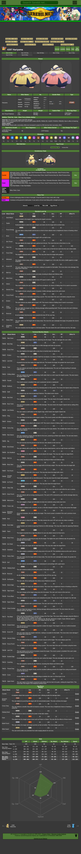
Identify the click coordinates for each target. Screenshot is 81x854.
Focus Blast (10, 596)
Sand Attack (9, 217)
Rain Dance (10, 435)
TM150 (4, 585)
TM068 (4, 476)
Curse (9, 675)
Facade (9, 380)
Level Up (36, 205)
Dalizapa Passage (26, 172)
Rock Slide (10, 525)
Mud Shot (10, 397)
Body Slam (10, 464)
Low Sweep (10, 410)
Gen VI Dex (56, 53)
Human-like (65, 147)
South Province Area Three (36, 175)
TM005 (4, 344)
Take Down (10, 338)
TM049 (4, 428)
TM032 (4, 392)
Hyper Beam (10, 602)
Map (75, 175)
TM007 (4, 355)
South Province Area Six (51, 175)
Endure (8, 301)
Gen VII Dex (40, 53)
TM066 (4, 464)
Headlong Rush (9, 326)
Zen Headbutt (11, 452)
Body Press (10, 537)
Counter (4, 693)
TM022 (4, 374)
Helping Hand (11, 568)
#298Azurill (69, 825)
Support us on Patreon (40, 838)
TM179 (4, 625)
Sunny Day (10, 428)
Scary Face (10, 349)
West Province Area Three (20, 174)
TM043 (4, 416)
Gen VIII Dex (24, 53)
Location (62, 49)
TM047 (4, 421)
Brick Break (10, 446)
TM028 (4, 386)
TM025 (4, 380)
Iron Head (10, 544)
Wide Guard (5, 729)
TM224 (4, 675)
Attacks (68, 49)
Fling (8, 416)
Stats (72, 49)
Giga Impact (10, 590)
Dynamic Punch (4, 699)
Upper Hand (10, 681)
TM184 (4, 638)
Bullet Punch (5, 723)
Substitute (10, 549)
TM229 (4, 681)
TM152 (4, 590)
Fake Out (8, 247)
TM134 (4, 573)
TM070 (4, 487)
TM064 (4, 458)
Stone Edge (10, 585)
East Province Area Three (38, 172)
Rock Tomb (10, 404)
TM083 (4, 506)
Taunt (8, 531)
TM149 (4, 579)
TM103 (4, 549)
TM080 (4, 500)
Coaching (10, 662)
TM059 (4, 452)
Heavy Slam (9, 320)
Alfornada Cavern (15, 172)
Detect (8, 284)
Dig (8, 441)
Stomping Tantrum (10, 512)
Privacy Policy (46, 834)
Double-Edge (11, 656)
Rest (8, 518)
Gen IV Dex (9, 55)
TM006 (4, 349)
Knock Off (9, 266)
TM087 (4, 531)
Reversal (8, 313)
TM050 (4, 435)
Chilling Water (11, 374)
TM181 (4, 632)
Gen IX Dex (9, 53)
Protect (9, 355)
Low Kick (9, 361)
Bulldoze (9, 386)
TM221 (4, 668)
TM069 (4, 482)
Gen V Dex (72, 53)
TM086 (4, 525)
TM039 (4, 410)
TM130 (4, 568)
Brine (7, 236)
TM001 (4, 338)
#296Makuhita (13, 825)
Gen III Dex (25, 55)
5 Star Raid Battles (25, 178)
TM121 (4, 556)
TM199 (4, 650)
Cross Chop (5, 706)
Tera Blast (10, 616)
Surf (8, 562)
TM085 (4, 518)
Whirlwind (9, 259)
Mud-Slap (10, 344)
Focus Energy (10, 229)
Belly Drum (9, 278)
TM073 (4, 494)
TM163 (4, 602)
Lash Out (9, 650)
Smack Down (11, 625)
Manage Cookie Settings (59, 834)
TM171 (4, 616)
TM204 (4, 656)
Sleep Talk (10, 487)
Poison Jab (10, 506)
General (57, 49)
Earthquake (10, 579)
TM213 (4, 662)
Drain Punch (10, 494)
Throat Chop (10, 668)
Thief (8, 367)
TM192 (4, 644)
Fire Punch (10, 470)
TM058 (4, 446)
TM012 (4, 361)
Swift (8, 392)
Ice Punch (10, 482)
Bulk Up (8, 272)
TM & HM (45, 205)
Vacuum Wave (11, 638)
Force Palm (9, 253)
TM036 (4, 404)
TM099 (4, 544)
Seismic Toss (10, 289)
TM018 (4, 367)
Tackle (8, 223)
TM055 (4, 441)
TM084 (4, 512)
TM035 (4, 397)
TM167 (4, 608)
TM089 (4, 537)
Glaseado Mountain (51, 172)
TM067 (4, 470)
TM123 (4, 562)
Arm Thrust (9, 241)
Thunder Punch (9, 476)
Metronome (10, 500)
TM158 (4, 596)
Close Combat (8, 307)
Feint (3, 717)
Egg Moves (77, 49)
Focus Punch (10, 295)
